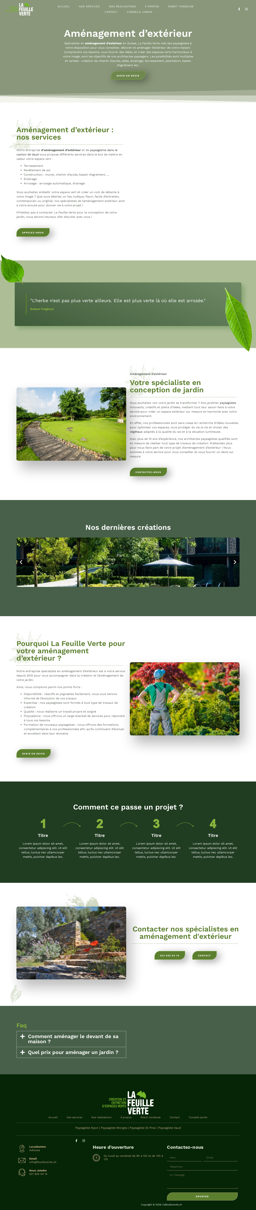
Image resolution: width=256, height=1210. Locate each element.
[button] (21, 562)
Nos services (89, 6)
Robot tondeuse (181, 6)
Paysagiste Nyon (86, 1128)
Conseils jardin (139, 11)
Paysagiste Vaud (169, 1128)
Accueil (64, 6)
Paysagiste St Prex (143, 1128)
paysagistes (228, 403)
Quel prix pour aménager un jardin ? (73, 1052)
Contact (111, 11)
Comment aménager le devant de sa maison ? (73, 1038)
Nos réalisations (122, 6)
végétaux (136, 431)
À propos (152, 6)
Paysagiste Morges (114, 1128)
